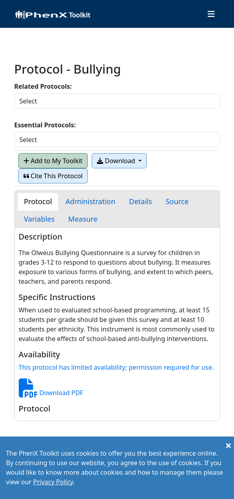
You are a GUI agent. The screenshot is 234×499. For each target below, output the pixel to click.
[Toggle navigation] (211, 14)
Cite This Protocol (53, 176)
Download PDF (51, 392)
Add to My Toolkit (53, 160)
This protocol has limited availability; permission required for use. (116, 367)
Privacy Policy (53, 482)
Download (117, 160)
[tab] (38, 202)
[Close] (228, 445)
